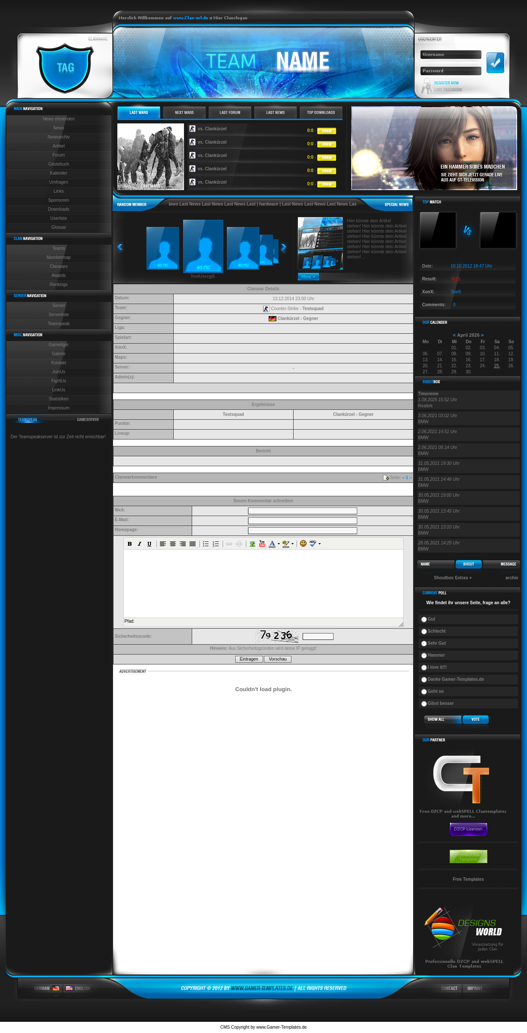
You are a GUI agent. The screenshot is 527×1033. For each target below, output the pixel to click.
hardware (280, 204)
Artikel (59, 146)
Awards (59, 275)
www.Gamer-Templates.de (281, 1027)
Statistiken (58, 399)
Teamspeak (59, 323)
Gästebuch (58, 164)
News (58, 128)
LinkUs (58, 389)
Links (59, 191)
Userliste (58, 218)
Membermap (58, 257)
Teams (58, 248)
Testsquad (313, 308)
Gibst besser (441, 703)
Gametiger (59, 344)
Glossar (58, 227)
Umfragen (58, 182)
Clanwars (59, 266)
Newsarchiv (59, 137)
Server (58, 305)
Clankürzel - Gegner (298, 318)
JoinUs (58, 371)
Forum (58, 155)
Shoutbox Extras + (453, 577)
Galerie (58, 353)
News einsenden (59, 119)
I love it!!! (437, 667)
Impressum (58, 408)
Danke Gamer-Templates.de (456, 679)
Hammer (436, 655)
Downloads (58, 209)
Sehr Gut (437, 643)
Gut (431, 619)
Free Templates (468, 879)
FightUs (58, 380)
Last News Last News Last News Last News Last (218, 204)
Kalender (58, 173)
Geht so (436, 691)
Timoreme (428, 393)
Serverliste (59, 314)
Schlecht (437, 631)
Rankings (59, 284)
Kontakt (59, 362)
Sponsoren (58, 200)
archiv (512, 577)
